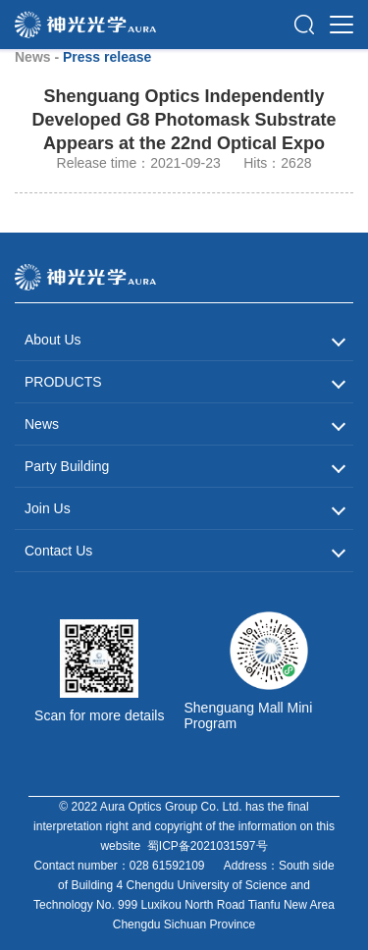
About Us (53, 339)
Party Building (67, 466)
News (42, 424)
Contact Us (58, 550)
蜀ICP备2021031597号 (207, 846)
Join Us (48, 508)
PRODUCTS (63, 382)
